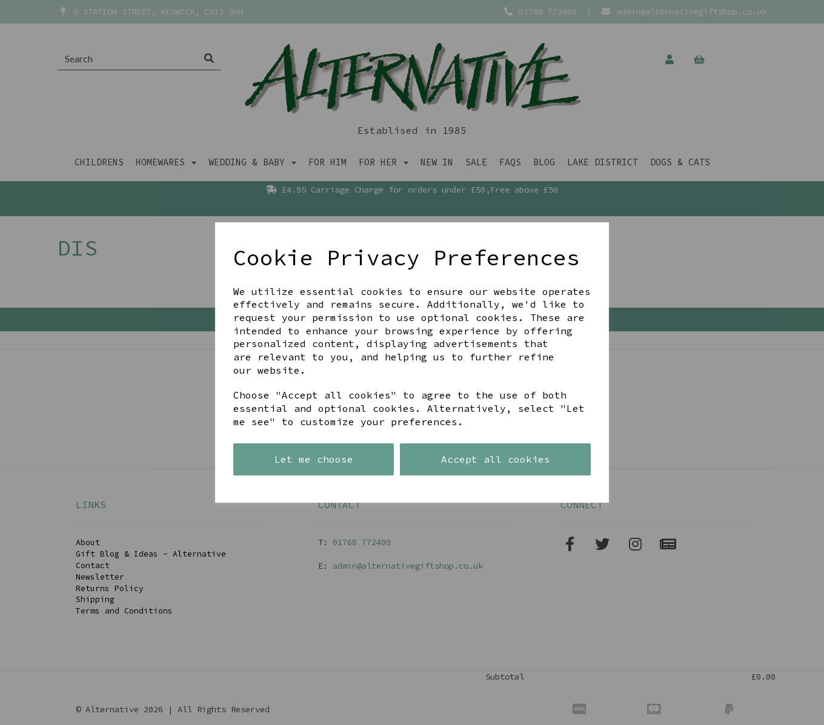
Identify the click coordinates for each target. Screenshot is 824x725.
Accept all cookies (495, 459)
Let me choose (313, 459)
